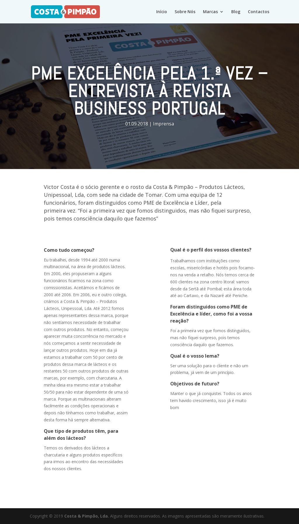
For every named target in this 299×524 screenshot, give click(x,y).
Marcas (210, 12)
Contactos (258, 12)
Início (161, 12)
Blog (235, 12)
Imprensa (163, 123)
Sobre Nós (185, 12)
